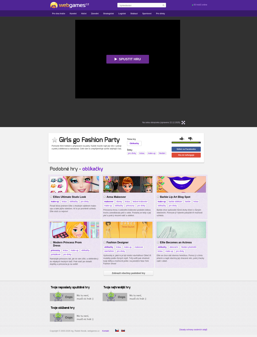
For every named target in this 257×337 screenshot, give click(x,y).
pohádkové (55, 254)
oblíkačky (92, 169)
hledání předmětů (188, 247)
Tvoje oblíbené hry (63, 308)
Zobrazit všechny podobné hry (128, 273)
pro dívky (85, 201)
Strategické (108, 13)
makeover (139, 247)
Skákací (134, 13)
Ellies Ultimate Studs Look (69, 197)
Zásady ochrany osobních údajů (193, 329)
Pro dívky (160, 13)
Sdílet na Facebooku (186, 149)
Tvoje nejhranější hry (116, 287)
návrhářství (109, 251)
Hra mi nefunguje (186, 155)
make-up (108, 206)
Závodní (95, 13)
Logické (122, 13)
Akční (84, 13)
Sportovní (146, 13)
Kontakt (105, 331)
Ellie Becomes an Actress (176, 242)
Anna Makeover (116, 197)
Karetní (73, 13)
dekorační (174, 247)
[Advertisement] (34, 69)
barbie (187, 201)
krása (64, 201)
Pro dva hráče (58, 13)
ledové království (140, 201)
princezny (130, 206)
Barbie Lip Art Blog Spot (175, 197)
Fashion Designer (117, 242)
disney (119, 201)
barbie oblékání (175, 201)
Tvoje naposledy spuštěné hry (70, 287)
